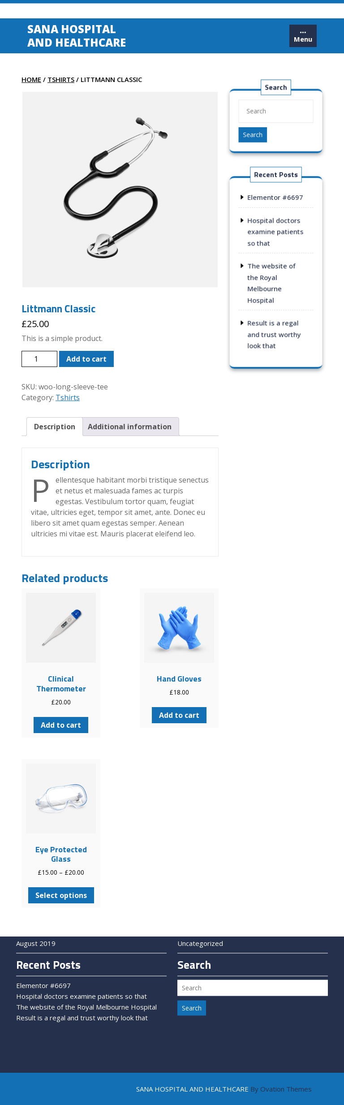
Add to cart (86, 359)
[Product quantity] (39, 359)
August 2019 (36, 919)
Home (31, 79)
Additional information (130, 427)
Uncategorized (200, 919)
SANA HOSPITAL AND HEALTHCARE (224, 1088)
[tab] (303, 37)
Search (253, 134)
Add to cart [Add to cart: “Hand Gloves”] (179, 715)
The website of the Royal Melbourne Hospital (86, 983)
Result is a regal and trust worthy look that (274, 332)
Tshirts (60, 79)
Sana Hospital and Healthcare (76, 37)
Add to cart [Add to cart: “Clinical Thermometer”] (61, 725)
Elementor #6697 (275, 199)
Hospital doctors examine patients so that (275, 232)
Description (54, 427)
